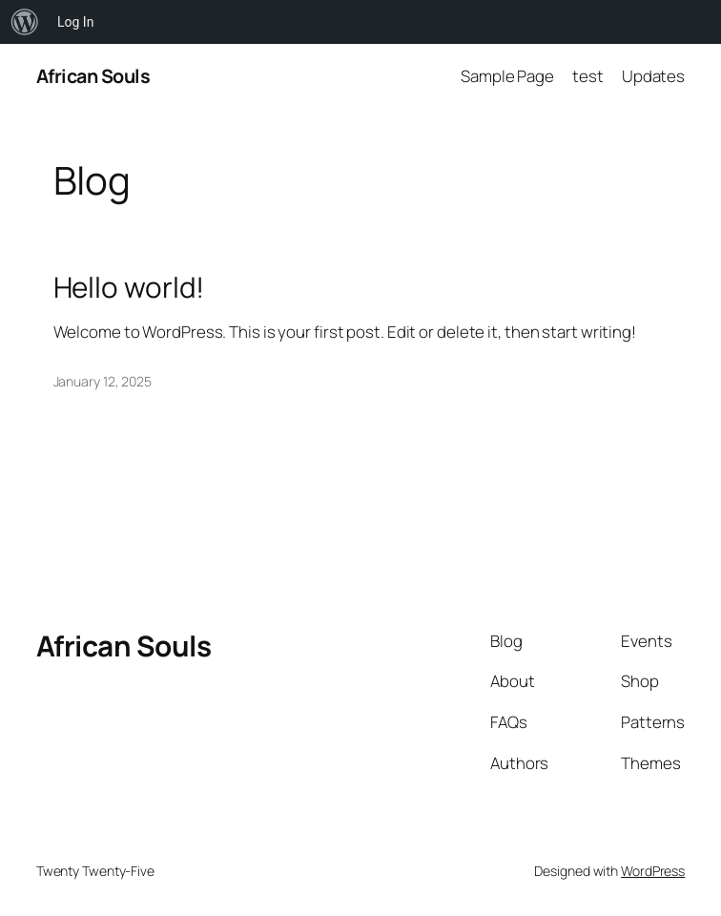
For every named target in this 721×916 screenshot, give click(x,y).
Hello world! (129, 286)
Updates (653, 76)
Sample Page (507, 76)
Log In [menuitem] (75, 22)
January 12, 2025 (102, 381)
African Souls (93, 76)
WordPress (653, 871)
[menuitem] (25, 22)
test (588, 76)
